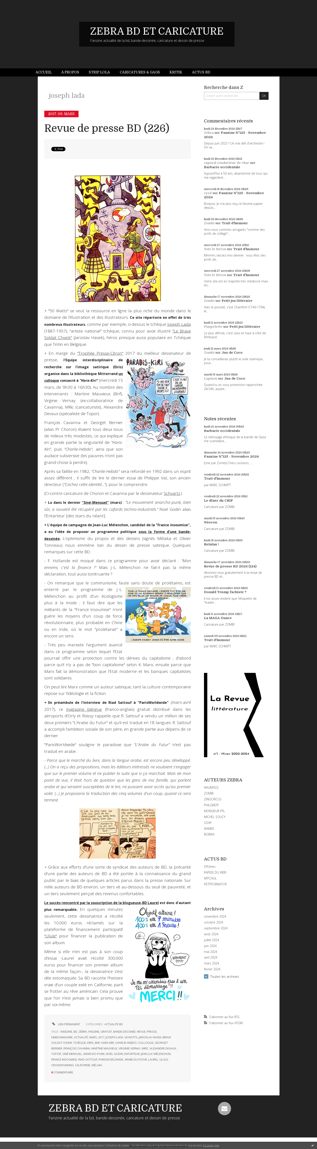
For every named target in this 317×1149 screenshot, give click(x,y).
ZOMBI (209, 793)
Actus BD (201, 72)
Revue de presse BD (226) (106, 128)
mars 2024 (211, 963)
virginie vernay (129, 1048)
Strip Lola (99, 72)
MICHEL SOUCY (214, 817)
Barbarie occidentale (222, 167)
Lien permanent (65, 1024)
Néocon (210, 522)
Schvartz (172, 493)
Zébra (209, 133)
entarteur (132, 1054)
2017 (101, 1037)
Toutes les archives (224, 976)
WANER (209, 829)
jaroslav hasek (150, 1037)
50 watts (131, 1037)
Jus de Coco (232, 353)
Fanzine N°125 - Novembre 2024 (231, 456)
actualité (81, 1037)
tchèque (79, 1043)
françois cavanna (76, 1048)
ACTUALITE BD (114, 1024)
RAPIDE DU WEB (215, 872)
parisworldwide (111, 1059)
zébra (83, 1032)
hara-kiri (107, 1043)
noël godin (114, 1054)
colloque (145, 1043)
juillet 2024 (211, 940)
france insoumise (64, 1059)
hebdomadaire (62, 1037)
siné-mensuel (72, 1054)
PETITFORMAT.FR (215, 884)
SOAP (208, 823)
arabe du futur (136, 1059)
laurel (153, 1059)
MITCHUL (210, 878)
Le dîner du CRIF (218, 500)
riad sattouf (87, 1059)
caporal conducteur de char (226, 163)
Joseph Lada (179, 324)
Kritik (176, 72)
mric (145, 1048)
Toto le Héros (215, 249)
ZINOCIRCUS (212, 799)
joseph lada (114, 1037)
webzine (66, 1032)
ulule (163, 1059)
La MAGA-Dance (218, 618)
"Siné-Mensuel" (95, 502)
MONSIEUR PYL (214, 811)
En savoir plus (211, 1145)
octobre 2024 (213, 922)
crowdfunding (62, 1065)
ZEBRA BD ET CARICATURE (157, 31)
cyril (208, 193)
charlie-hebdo (126, 1043)
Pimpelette (213, 327)
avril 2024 (210, 957)
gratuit (106, 1032)
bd (75, 1032)
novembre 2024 (215, 916)
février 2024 (212, 969)
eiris (90, 1043)
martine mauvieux (104, 1048)
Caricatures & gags (140, 72)
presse (152, 1032)
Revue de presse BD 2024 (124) (230, 566)
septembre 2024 (216, 928)
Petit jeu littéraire (237, 301)
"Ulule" (50, 936)
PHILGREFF (211, 805)
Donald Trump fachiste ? (225, 592)
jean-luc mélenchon (156, 1054)
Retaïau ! (211, 544)
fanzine (93, 1032)
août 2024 (211, 934)
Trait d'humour (235, 223)
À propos (70, 72)
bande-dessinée (124, 1032)
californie (82, 1065)
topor (56, 1054)
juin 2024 (210, 946)
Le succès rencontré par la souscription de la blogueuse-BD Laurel (101, 902)
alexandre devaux (163, 1048)
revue (141, 1032)
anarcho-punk (94, 1054)
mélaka (97, 1065)
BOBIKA (209, 834)
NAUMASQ (211, 787)
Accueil (44, 72)
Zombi (209, 223)
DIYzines (210, 866)
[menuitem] (46, 72)
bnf (97, 1043)
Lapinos (210, 378)
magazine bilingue (84, 709)
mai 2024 (210, 952)
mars (93, 1037)
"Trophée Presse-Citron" (100, 353)
